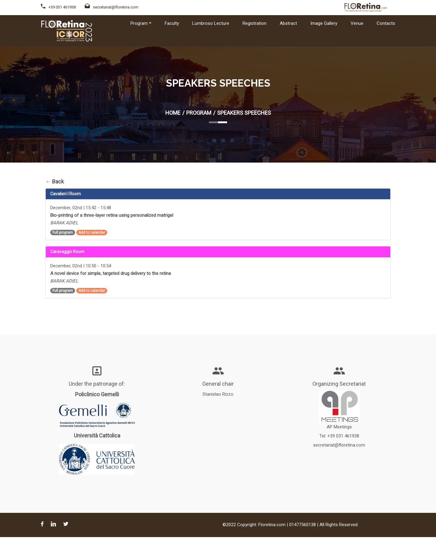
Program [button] (139, 23)
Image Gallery (323, 23)
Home (172, 113)
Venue (357, 23)
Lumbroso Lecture (210, 23)
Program (198, 113)
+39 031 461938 (62, 7)
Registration (254, 23)
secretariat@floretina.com (111, 7)
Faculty (172, 23)
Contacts (386, 23)
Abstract (288, 23)
